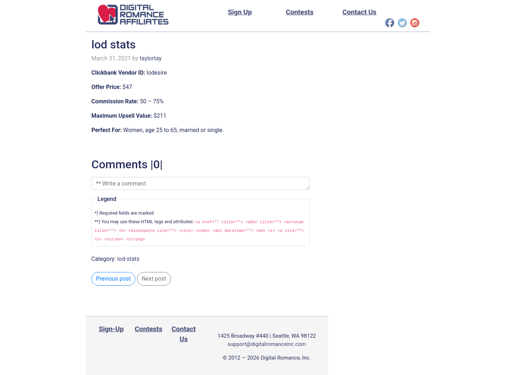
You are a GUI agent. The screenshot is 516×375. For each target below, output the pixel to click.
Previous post (113, 278)
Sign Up (240, 12)
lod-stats (128, 259)
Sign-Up (111, 329)
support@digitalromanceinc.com (267, 344)
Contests (300, 12)
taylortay (151, 58)
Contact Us (360, 12)
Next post (154, 278)
